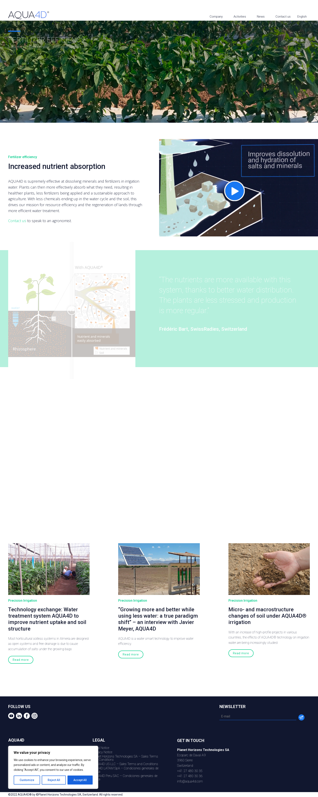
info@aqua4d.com (190, 781)
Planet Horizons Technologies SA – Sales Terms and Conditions (125, 758)
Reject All (54, 780)
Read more (21, 659)
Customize (27, 780)
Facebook (303, 6)
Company (216, 16)
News (261, 16)
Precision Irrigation (38, 47)
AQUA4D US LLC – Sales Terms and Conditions (125, 764)
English (302, 16)
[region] (53, 767)
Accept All (80, 780)
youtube (288, 6)
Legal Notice (101, 748)
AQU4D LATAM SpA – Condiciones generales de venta (125, 769)
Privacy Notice (102, 752)
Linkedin (295, 6)
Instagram (311, 6)
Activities (240, 16)
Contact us (283, 16)
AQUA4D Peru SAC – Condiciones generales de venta (125, 777)
